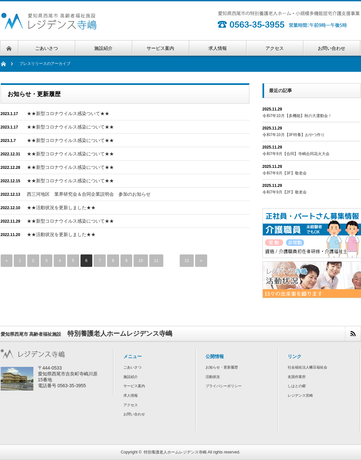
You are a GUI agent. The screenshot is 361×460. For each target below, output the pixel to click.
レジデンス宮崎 (300, 395)
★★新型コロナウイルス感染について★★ (70, 127)
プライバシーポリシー (224, 386)
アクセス (130, 405)
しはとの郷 (297, 386)
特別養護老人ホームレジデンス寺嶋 (175, 452)
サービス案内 (134, 386)
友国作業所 (297, 377)
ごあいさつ (132, 367)
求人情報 (130, 395)
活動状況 (213, 377)
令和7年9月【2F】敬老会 (284, 192)
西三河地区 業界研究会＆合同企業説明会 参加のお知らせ (89, 194)
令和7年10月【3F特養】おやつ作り (293, 134)
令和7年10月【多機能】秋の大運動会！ (297, 115)
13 (187, 260)
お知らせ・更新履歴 (222, 367)
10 (140, 260)
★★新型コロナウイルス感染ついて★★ (68, 113)
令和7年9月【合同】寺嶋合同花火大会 (296, 153)
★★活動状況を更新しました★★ (61, 207)
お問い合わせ (134, 414)
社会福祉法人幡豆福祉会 (307, 367)
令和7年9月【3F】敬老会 (284, 173)
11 (156, 260)
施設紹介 (130, 377)
